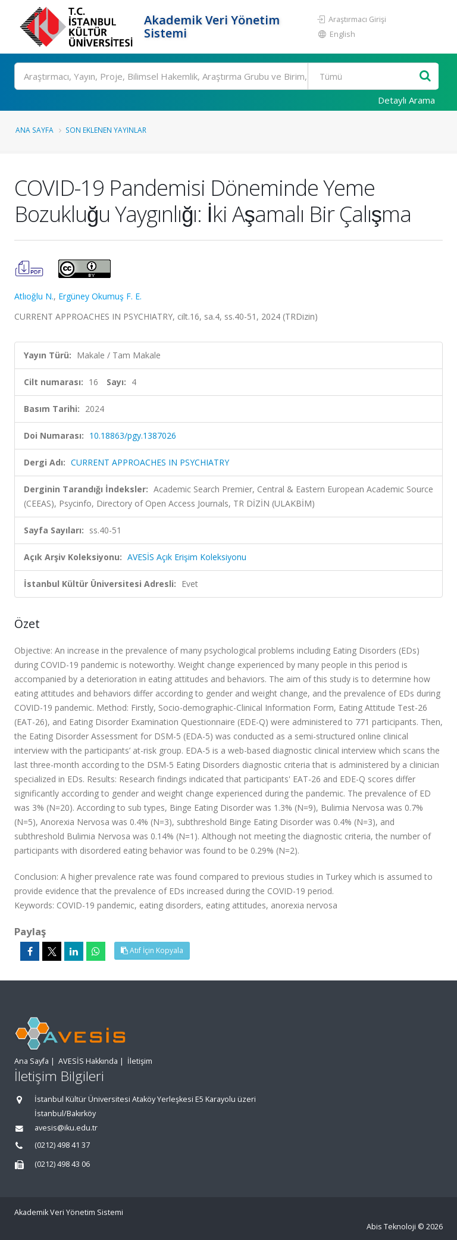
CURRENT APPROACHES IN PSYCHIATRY (150, 462)
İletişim (139, 1061)
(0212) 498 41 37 (62, 1145)
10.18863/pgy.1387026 (132, 435)
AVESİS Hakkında (88, 1061)
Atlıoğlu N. (34, 296)
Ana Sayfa (34, 130)
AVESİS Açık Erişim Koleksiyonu (186, 557)
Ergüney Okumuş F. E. (100, 296)
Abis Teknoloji (391, 1227)
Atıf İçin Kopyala (152, 950)
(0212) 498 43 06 (62, 1164)
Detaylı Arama (406, 100)
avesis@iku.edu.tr (66, 1128)
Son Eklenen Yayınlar (105, 130)
